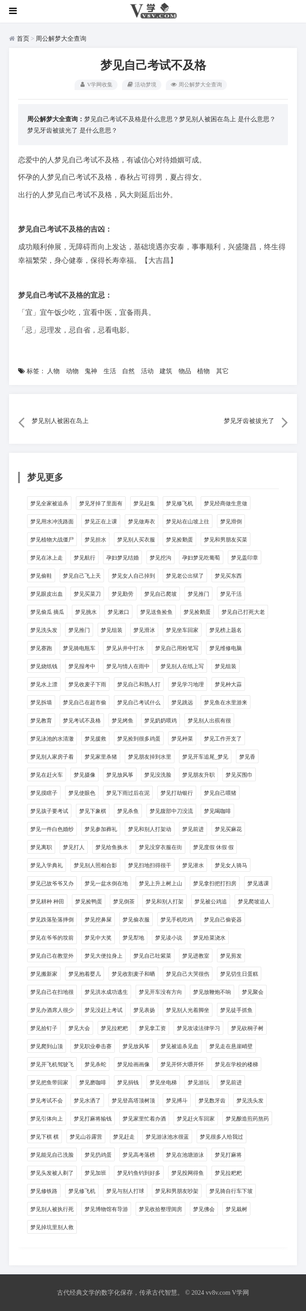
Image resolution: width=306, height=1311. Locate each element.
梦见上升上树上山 (160, 883)
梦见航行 (84, 558)
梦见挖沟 (160, 558)
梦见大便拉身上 (103, 956)
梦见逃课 (258, 883)
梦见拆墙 (41, 702)
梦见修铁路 (43, 1191)
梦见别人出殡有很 (209, 720)
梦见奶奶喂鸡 (160, 720)
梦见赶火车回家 (196, 1119)
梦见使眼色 (81, 793)
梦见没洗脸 (157, 775)
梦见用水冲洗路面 (52, 521)
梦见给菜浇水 (209, 938)
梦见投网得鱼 (187, 1173)
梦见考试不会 (46, 1100)
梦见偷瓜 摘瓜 (47, 612)
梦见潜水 (193, 865)
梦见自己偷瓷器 (223, 920)
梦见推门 (198, 594)
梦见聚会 (253, 992)
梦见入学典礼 (46, 865)
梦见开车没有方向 (160, 992)
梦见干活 (231, 594)
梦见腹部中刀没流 (171, 811)
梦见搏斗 (177, 1100)
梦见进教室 (195, 956)
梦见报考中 (81, 666)
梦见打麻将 (228, 1155)
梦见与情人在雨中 (128, 666)
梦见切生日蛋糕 (239, 974)
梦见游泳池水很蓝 (167, 1137)
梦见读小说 (168, 938)
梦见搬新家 (43, 974)
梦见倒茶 (124, 901)
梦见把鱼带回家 (49, 1082)
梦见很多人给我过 (221, 1137)
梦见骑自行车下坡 (231, 1191)
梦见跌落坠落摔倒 (52, 920)
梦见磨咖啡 (92, 1082)
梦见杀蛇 (95, 1064)
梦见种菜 (182, 739)
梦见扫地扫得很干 (149, 865)
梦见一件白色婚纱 (52, 829)
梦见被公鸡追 (210, 901)
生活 (110, 371)
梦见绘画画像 (133, 1064)
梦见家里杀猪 (101, 757)
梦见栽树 (236, 1209)
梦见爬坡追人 (254, 901)
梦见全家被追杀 (49, 503)
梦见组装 (111, 630)
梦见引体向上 (46, 1119)
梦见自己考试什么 (138, 702)
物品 (185, 371)
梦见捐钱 (128, 1082)
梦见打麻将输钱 (93, 1119)
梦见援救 (95, 739)
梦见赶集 (144, 503)
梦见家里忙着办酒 (144, 1119)
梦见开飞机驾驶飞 (52, 1064)
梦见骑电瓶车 (79, 648)
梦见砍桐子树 (247, 1028)
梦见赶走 (124, 1137)
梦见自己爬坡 (160, 594)
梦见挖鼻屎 (98, 920)
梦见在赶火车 (46, 775)
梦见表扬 (144, 1010)
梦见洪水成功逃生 (106, 992)
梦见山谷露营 (86, 1137)
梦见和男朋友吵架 (176, 1191)
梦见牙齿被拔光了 (52, 130)
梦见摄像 (84, 775)
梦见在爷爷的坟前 (52, 938)
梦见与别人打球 (125, 1191)
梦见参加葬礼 (101, 829)
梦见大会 (79, 1028)
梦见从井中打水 (125, 648)
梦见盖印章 (244, 558)
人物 (53, 371)
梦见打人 (74, 847)
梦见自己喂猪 (220, 793)
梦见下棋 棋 (44, 1137)
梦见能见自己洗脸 (52, 1155)
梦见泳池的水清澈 (52, 739)
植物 (203, 371)
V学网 (240, 1292)
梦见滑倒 (231, 521)
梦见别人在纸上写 (182, 666)
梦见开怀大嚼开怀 (182, 1064)
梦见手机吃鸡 (176, 920)
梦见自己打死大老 (243, 612)
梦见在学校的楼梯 (236, 1064)
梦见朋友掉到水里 (149, 757)
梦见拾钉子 (43, 1028)
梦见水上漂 (43, 684)
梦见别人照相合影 (95, 865)
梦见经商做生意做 (225, 503)
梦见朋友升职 (198, 775)
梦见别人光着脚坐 (187, 1010)
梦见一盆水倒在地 (106, 883)
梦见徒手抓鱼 (236, 1010)
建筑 (166, 371)
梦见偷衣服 (136, 920)
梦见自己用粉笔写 (176, 648)
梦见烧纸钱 (43, 666)
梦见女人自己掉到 (133, 576)
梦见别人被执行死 (52, 1209)
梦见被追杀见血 (179, 1046)
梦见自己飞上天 (82, 576)
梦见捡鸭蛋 (88, 901)
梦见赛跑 (41, 648)
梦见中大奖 (98, 938)
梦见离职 (41, 847)
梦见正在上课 (101, 521)
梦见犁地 (133, 938)
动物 (72, 371)
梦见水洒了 (87, 1100)
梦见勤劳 (122, 594)
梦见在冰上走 (46, 558)
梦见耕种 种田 (47, 901)
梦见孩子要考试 (49, 811)
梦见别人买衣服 (136, 540)
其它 (222, 371)
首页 (23, 38)
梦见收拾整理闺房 (160, 1209)
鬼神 (91, 371)
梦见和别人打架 (165, 901)
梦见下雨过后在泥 (128, 793)
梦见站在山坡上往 (187, 521)
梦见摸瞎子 (43, 793)
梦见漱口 (118, 612)
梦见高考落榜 (138, 1155)
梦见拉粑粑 (114, 1028)
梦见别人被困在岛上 (207, 118)
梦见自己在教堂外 (52, 956)
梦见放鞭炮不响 (212, 992)
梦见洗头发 (43, 630)
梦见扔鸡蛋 (98, 1155)
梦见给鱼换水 (111, 847)
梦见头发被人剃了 (52, 1173)
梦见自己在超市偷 (84, 702)
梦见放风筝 (119, 775)
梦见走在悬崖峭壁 (231, 1046)
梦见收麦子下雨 (87, 684)
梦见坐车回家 (182, 630)
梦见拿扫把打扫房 (214, 883)
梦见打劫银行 (176, 793)
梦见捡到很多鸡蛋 (138, 739)
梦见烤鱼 (122, 720)
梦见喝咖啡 (217, 811)
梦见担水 (95, 540)
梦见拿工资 (152, 1028)
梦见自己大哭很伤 (187, 974)
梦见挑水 (86, 612)
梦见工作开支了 (223, 739)
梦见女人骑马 (231, 865)
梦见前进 (193, 829)
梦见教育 (41, 720)
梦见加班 (95, 1173)
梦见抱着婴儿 (84, 974)
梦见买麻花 (228, 829)
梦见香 (247, 757)
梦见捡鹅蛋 (179, 540)
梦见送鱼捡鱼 (156, 612)
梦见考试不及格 (82, 720)
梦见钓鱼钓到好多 (138, 1173)
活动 (147, 371)
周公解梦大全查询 (61, 38)
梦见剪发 (231, 956)
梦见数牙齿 (212, 1100)
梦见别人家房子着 (52, 757)
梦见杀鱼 (128, 811)
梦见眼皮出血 (46, 594)
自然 (128, 371)
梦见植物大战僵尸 (52, 540)
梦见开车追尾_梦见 (205, 757)
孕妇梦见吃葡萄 (201, 558)
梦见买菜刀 (87, 594)
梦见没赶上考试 (103, 1010)
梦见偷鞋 (41, 576)
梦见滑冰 (144, 630)
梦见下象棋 (92, 811)
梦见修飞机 (179, 503)
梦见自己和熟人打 (138, 684)
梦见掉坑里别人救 (52, 1227)
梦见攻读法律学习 (198, 1028)
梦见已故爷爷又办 (52, 883)
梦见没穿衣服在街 (160, 847)
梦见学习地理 (187, 684)
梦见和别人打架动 (149, 829)
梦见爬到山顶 (46, 1046)
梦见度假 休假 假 (213, 847)
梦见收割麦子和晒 (133, 974)
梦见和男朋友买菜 (225, 540)
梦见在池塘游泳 (185, 1155)
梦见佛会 (204, 1209)
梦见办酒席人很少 (52, 1010)
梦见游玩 (198, 1082)
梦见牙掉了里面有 (100, 503)
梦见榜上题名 (225, 630)
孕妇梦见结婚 (122, 558)
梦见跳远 (182, 702)
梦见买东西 (228, 576)
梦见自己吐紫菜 (152, 956)
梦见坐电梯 (163, 1082)
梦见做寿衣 (141, 521)
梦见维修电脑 (225, 648)
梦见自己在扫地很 (52, 992)
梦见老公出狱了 (185, 576)
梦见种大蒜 (228, 684)
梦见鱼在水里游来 (225, 702)
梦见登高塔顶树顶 (133, 1100)
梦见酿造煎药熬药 (247, 1119)
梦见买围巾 (239, 775)
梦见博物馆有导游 (106, 1209)
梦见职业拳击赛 (93, 1046)
